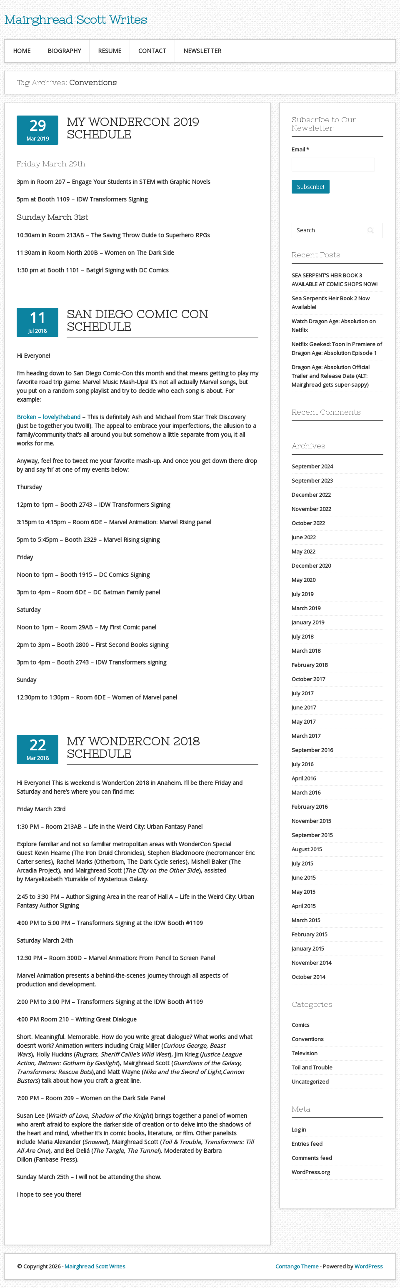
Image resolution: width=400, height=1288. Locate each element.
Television (305, 1053)
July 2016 (302, 764)
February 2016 (310, 806)
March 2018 (306, 650)
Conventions (308, 1039)
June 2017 (304, 707)
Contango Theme (297, 1266)
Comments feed (312, 1158)
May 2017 (303, 721)
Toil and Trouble (312, 1067)
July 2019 (302, 594)
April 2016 (304, 778)
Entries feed (307, 1143)
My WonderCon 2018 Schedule (133, 747)
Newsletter (202, 51)
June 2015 (304, 877)
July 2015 (302, 863)
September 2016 (312, 750)
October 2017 (308, 679)
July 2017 (302, 693)
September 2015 (312, 835)
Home (21, 51)
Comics (301, 1025)
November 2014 (311, 962)
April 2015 (304, 906)
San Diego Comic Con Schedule (137, 320)
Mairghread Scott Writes (75, 19)
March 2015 (306, 920)
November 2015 (311, 821)
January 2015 (308, 948)
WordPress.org (311, 1172)
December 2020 (311, 565)
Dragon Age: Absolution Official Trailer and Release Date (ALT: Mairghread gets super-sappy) (331, 375)
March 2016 (306, 792)
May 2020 (303, 580)
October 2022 (308, 523)
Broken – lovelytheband (48, 417)
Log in (299, 1129)
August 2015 (307, 849)
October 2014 (308, 977)
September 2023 (312, 480)
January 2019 (308, 622)
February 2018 (310, 665)
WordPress (369, 1266)
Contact (152, 51)
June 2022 (304, 537)
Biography (64, 51)
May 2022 (303, 551)
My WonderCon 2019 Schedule (133, 128)
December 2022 (311, 494)
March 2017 (306, 736)
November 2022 (311, 509)
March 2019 (306, 608)
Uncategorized (310, 1081)
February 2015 (310, 934)
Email (300, 149)
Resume (109, 51)
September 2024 (312, 466)
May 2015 (303, 892)
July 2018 (302, 636)
